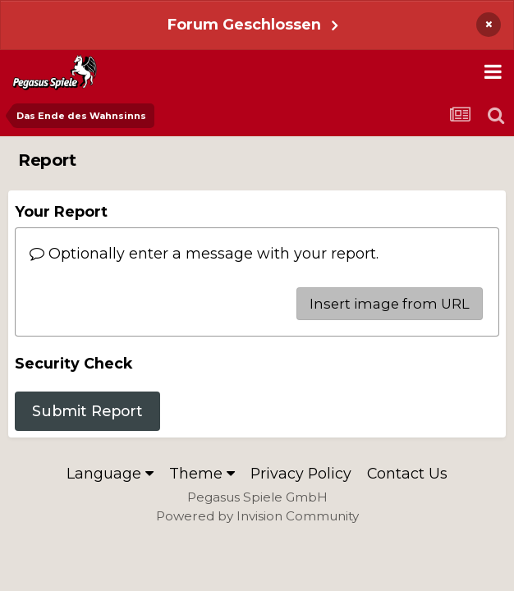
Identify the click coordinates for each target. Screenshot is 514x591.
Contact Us (407, 473)
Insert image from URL (390, 304)
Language (110, 473)
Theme (202, 473)
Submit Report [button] (87, 410)
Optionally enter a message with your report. (204, 253)
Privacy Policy (300, 473)
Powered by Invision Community (257, 516)
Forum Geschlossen (244, 24)
